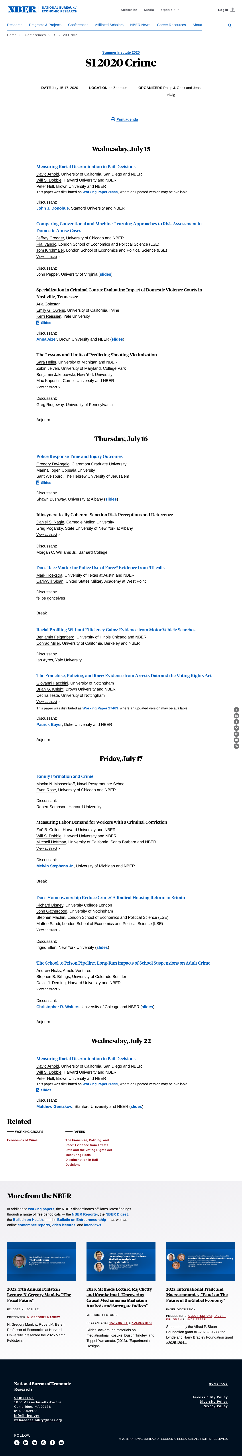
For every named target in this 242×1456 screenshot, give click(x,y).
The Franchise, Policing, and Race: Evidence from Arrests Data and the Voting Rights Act (124, 675)
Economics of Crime (22, 1140)
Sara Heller (46, 362)
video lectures (63, 1225)
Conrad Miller (48, 643)
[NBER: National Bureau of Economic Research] (46, 12)
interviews (92, 1225)
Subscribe (129, 10)
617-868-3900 (25, 1411)
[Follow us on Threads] (43, 1442)
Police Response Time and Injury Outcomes (79, 456)
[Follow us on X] (17, 1442)
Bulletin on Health (28, 1220)
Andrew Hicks (48, 970)
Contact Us (24, 1397)
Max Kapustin (48, 380)
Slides (46, 323)
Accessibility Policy (210, 1397)
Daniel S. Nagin (50, 522)
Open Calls (170, 10)
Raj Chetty (118, 1322)
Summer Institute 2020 (121, 52)
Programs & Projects (45, 25)
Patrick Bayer (49, 724)
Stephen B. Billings (53, 976)
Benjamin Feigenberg (55, 637)
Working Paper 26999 (100, 192)
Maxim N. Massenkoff (55, 784)
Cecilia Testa (47, 695)
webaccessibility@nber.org (38, 1420)
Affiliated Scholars (109, 25)
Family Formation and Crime (64, 776)
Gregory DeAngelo (52, 464)
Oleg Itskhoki (200, 1315)
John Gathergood (51, 911)
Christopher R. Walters (57, 1006)
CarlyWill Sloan (49, 581)
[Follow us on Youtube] (61, 1442)
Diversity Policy (214, 1401)
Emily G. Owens (50, 310)
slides (105, 274)
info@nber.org (26, 1415)
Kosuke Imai (142, 1322)
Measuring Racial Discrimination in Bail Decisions (86, 166)
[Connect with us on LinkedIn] (25, 1442)
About (197, 25)
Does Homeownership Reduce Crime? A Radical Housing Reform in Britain (110, 897)
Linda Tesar (196, 1319)
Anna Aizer (46, 339)
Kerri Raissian (48, 316)
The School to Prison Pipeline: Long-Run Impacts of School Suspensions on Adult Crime (123, 963)
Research (14, 25)
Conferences (78, 25)
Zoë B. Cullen (48, 829)
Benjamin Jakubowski (55, 374)
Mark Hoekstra (49, 575)
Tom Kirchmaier (50, 250)
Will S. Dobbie (48, 180)
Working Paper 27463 (100, 708)
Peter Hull (45, 186)
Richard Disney (49, 905)
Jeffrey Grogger (50, 238)
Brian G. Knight (49, 689)
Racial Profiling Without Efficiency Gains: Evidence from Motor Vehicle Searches (115, 629)
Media (149, 10)
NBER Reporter (85, 1214)
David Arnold (47, 174)
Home (12, 35)
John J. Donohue (52, 208)
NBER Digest (117, 1214)
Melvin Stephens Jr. (55, 866)
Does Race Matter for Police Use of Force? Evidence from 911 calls (100, 567)
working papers (41, 1209)
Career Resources (171, 25)
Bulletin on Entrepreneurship (81, 1220)
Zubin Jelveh (47, 368)
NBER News (140, 25)
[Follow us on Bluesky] (34, 1442)
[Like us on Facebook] (52, 1442)
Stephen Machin (50, 917)
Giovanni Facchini (52, 683)
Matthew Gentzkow (54, 1106)
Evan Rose (46, 790)
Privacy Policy (215, 1406)
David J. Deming (51, 982)
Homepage (218, 1383)
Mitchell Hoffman (51, 842)
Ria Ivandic (46, 244)
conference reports (34, 1225)
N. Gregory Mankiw (43, 1317)
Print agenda (127, 119)
